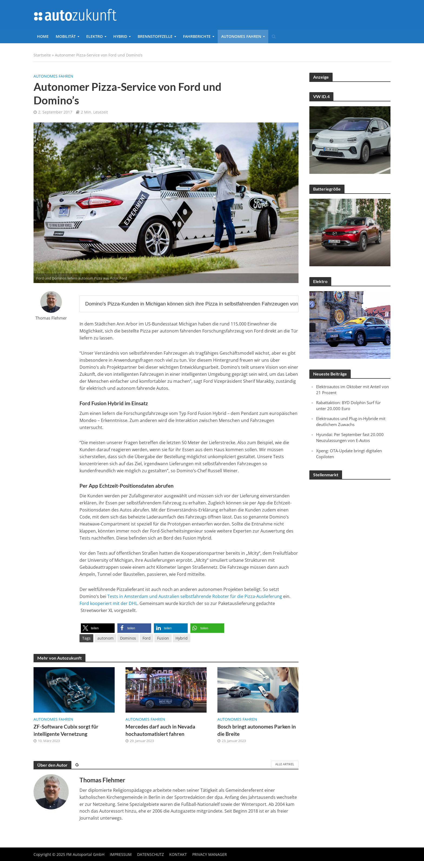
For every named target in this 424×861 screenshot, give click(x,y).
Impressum (121, 854)
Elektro (94, 36)
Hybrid (120, 36)
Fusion (163, 638)
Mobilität (66, 36)
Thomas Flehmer (51, 318)
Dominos (128, 638)
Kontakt (178, 854)
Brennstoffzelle (155, 36)
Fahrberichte (197, 36)
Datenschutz (150, 854)
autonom (105, 638)
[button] (98, 628)
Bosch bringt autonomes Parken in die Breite (256, 730)
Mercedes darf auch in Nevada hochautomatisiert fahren (160, 730)
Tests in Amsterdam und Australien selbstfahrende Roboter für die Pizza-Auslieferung (194, 596)
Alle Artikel (284, 764)
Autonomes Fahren (241, 36)
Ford (147, 638)
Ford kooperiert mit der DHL (108, 603)
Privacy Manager (209, 854)
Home (43, 36)
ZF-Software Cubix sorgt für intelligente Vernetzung (66, 730)
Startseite (42, 55)
